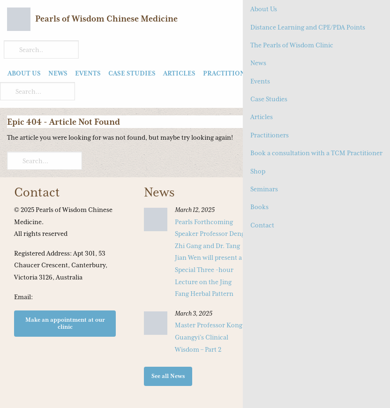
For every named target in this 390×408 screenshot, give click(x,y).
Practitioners (269, 135)
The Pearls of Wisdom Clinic (291, 45)
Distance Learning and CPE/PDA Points (307, 27)
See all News (168, 375)
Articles (261, 117)
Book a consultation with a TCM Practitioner (316, 153)
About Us (263, 9)
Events (260, 81)
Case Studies (268, 99)
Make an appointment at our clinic (65, 323)
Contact (262, 225)
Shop (257, 171)
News (258, 63)
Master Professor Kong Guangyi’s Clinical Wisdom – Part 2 (208, 337)
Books (259, 207)
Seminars (264, 189)
